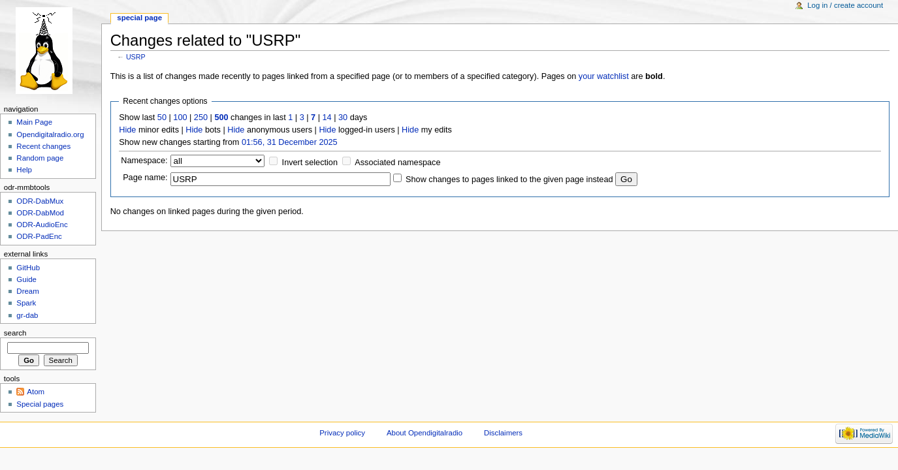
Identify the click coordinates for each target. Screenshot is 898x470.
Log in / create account (845, 5)
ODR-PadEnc (38, 236)
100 (180, 117)
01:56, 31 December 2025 (290, 142)
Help (24, 170)
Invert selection (310, 162)
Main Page (34, 122)
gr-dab (27, 315)
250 (201, 117)
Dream (27, 291)
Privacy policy (342, 433)
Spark (26, 303)
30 (342, 117)
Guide (26, 279)
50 (162, 117)
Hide (127, 129)
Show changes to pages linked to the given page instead (509, 179)
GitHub (28, 268)
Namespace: (144, 160)
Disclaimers (503, 433)
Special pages (39, 404)
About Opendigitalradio (424, 433)
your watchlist (604, 76)
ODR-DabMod (40, 213)
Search (15, 333)
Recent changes (43, 146)
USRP (136, 57)
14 (327, 117)
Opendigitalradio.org (50, 134)
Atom (35, 392)
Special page (139, 18)
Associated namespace (397, 162)
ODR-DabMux (39, 201)
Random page (39, 158)
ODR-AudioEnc (41, 224)
